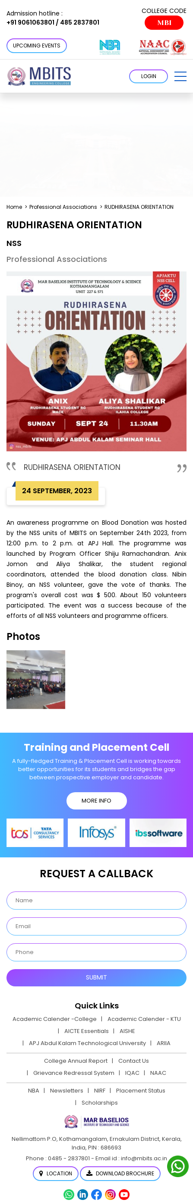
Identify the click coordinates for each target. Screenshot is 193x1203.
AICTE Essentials (86, 1031)
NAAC (158, 1073)
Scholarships (100, 1103)
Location (55, 1173)
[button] (180, 76)
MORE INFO (96, 801)
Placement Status (140, 1090)
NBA (33, 1090)
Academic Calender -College (55, 1019)
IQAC (132, 1073)
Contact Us (133, 1061)
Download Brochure (120, 1173)
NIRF (99, 1090)
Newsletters (66, 1090)
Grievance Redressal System (73, 1073)
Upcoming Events (36, 45)
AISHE (127, 1031)
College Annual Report (76, 1061)
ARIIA (164, 1043)
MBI (164, 23)
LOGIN (148, 76)
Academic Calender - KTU (144, 1019)
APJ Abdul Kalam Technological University (87, 1043)
